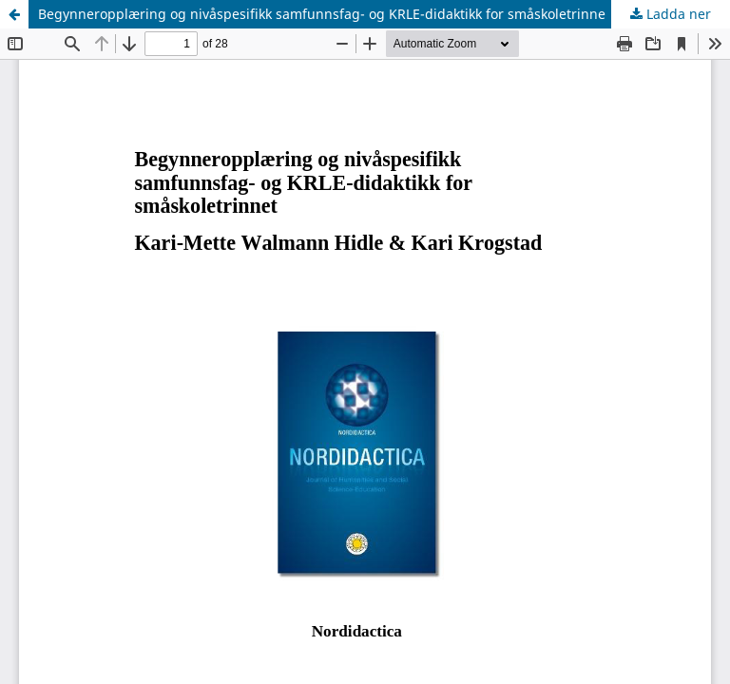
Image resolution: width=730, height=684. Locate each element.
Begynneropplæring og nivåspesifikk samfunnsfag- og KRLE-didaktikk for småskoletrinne (321, 14)
